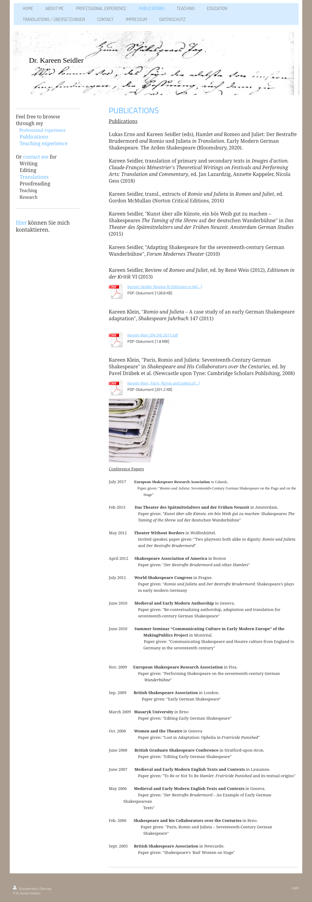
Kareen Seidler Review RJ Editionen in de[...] (164, 286)
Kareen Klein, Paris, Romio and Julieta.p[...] (163, 383)
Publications (34, 136)
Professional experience (42, 130)
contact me (35, 156)
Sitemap (45, 888)
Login (295, 887)
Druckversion (25, 888)
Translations (34, 177)
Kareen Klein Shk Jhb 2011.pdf (152, 335)
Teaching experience (43, 143)
